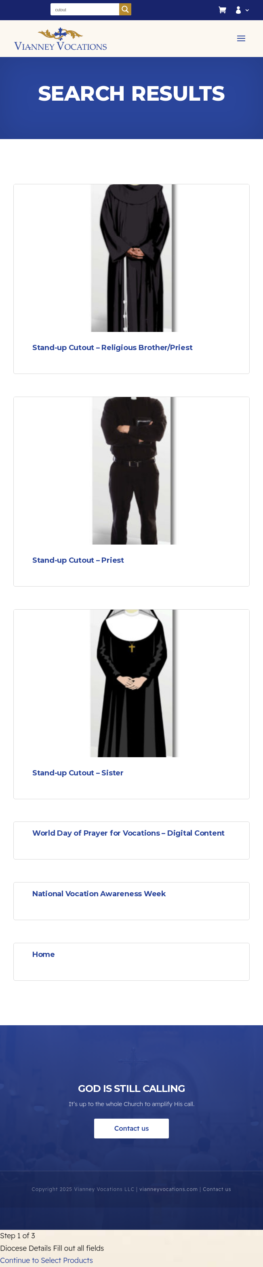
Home (43, 954)
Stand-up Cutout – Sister (78, 773)
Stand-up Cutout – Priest (78, 560)
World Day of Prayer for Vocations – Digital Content (128, 833)
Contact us (132, 1150)
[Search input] (85, 9)
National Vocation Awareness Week (99, 893)
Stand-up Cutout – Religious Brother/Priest (112, 347)
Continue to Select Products (46, 1260)
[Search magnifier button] (125, 9)
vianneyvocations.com (167, 1211)
